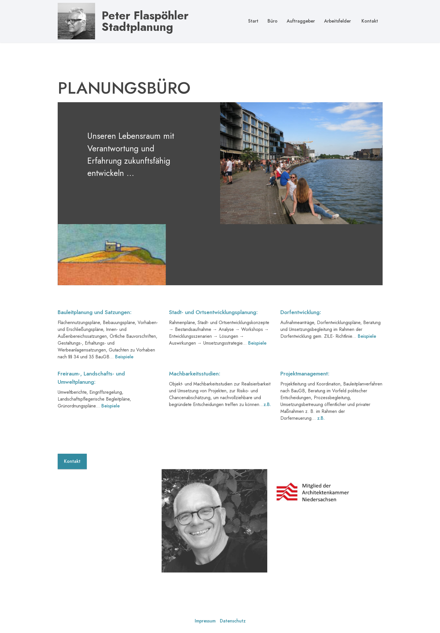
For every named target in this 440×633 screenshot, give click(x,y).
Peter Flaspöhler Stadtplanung (145, 21)
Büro (273, 21)
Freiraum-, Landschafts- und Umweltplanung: (91, 399)
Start (253, 21)
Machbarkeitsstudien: (194, 395)
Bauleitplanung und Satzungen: (95, 334)
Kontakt (369, 21)
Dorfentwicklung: (300, 334)
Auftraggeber (301, 21)
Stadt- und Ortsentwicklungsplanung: (213, 334)
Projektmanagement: (305, 395)
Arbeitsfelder (337, 21)
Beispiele (367, 357)
